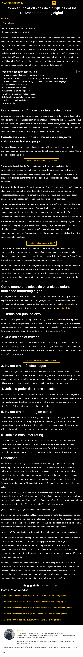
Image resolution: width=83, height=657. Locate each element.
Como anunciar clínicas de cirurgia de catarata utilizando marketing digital (34, 614)
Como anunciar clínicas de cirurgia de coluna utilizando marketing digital (36, 81)
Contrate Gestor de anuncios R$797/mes (41, 161)
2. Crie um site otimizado (15, 88)
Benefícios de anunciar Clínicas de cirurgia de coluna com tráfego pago (35, 78)
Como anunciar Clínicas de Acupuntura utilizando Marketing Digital (31, 620)
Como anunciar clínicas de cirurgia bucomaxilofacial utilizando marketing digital (37, 607)
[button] (54, 3)
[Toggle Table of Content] (77, 71)
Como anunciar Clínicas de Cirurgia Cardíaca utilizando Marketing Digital (33, 601)
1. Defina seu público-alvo (15, 84)
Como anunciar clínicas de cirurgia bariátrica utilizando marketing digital (33, 595)
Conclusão (10, 103)
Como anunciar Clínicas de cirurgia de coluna (24, 75)
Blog (2, 18)
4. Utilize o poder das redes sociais (19, 94)
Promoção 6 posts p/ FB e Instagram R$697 (41, 360)
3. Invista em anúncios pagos (17, 91)
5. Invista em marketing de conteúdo (20, 97)
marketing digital (63, 308)
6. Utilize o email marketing (16, 100)
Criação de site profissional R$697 (41, 243)
